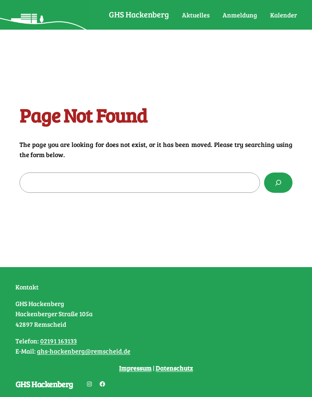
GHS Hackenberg (139, 14)
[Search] (278, 182)
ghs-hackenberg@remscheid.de (83, 351)
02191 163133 (58, 341)
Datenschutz (174, 368)
